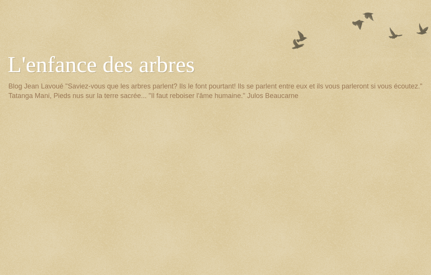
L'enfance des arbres (101, 64)
